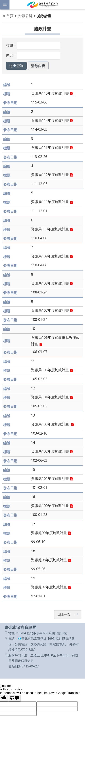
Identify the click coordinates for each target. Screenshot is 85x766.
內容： (11, 55)
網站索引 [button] (4, 4)
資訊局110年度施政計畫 (50, 229)
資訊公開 (25, 15)
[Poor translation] (14, 698)
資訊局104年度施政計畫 (50, 397)
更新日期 (15, 666)
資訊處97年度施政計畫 (49, 587)
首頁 (9, 15)
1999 (51, 638)
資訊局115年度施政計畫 (50, 93)
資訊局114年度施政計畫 (50, 120)
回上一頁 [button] (64, 614)
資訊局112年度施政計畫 (50, 174)
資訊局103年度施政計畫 (50, 424)
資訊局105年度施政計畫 (50, 369)
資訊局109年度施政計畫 (50, 256)
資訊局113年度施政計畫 (50, 147)
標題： (11, 45)
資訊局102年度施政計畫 (50, 451)
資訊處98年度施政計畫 (49, 559)
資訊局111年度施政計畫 (50, 201)
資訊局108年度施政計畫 (50, 283)
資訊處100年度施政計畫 (50, 505)
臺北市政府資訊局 (42, 4)
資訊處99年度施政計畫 (49, 532)
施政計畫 (44, 15)
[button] (16, 66)
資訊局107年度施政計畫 (50, 310)
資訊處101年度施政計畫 (50, 478)
